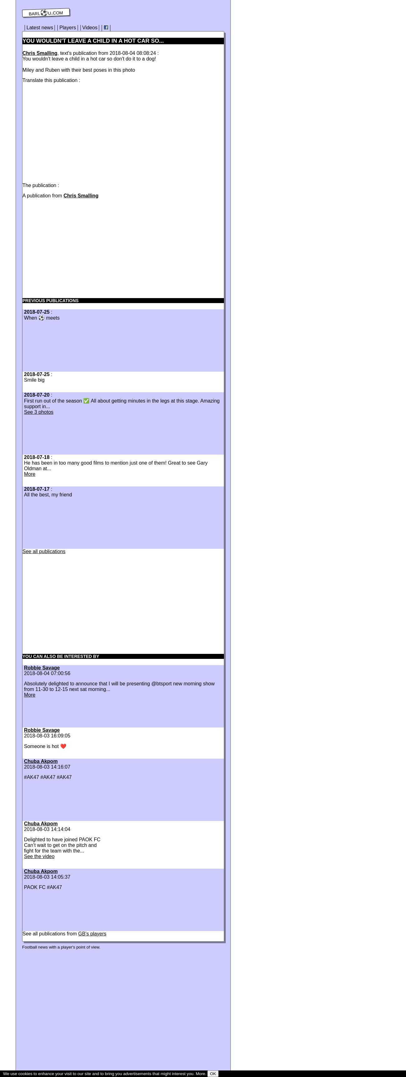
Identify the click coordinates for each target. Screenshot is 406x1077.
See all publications (43, 551)
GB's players (92, 933)
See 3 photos (38, 412)
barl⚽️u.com (46, 13)
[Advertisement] (74, 131)
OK (213, 1073)
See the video (39, 856)
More (29, 474)
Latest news (40, 27)
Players (67, 27)
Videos (90, 27)
